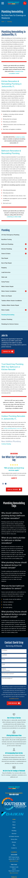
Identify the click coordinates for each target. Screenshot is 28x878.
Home (13, 822)
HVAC (14, 827)
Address (4, 669)
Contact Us (8, 351)
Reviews (14, 842)
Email (3, 664)
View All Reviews (14, 489)
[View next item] (5, 484)
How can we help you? (7, 678)
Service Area (14, 839)
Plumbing (14, 830)
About (13, 825)
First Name (4, 650)
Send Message (14, 703)
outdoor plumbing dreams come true (13, 428)
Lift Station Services (14, 836)
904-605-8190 (14, 794)
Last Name (4, 655)
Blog (14, 845)
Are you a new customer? (8, 673)
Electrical (14, 833)
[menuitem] (14, 234)
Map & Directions (14, 861)
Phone (3, 659)
